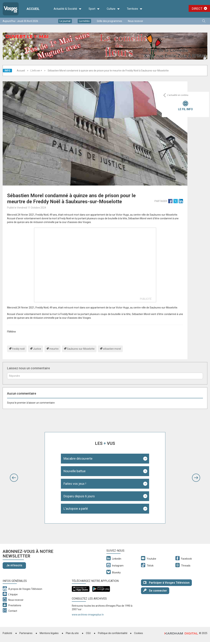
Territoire (134, 8)
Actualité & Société (68, 8)
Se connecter (155, 590)
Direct (197, 8)
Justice (37, 348)
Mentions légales (49, 633)
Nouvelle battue (75, 471)
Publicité (7, 633)
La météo (84, 21)
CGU (88, 633)
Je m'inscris (14, 565)
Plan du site (72, 633)
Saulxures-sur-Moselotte (81, 348)
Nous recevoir (135, 21)
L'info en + (36, 70)
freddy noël (18, 348)
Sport (94, 8)
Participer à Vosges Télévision (166, 582)
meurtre (54, 348)
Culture (113, 8)
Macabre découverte (78, 458)
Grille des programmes (109, 21)
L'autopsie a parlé (76, 508)
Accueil (21, 70)
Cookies (138, 633)
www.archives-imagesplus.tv (88, 614)
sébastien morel (112, 348)
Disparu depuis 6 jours (79, 496)
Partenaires (25, 633)
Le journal (65, 21)
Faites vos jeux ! (75, 483)
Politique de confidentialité (112, 633)
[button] (14, 477)
